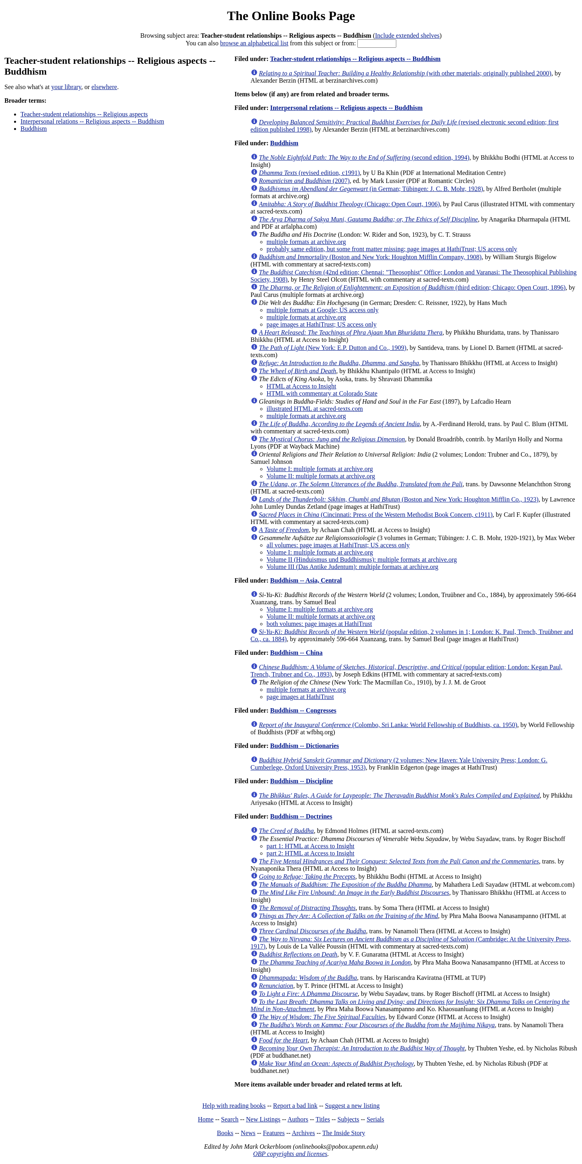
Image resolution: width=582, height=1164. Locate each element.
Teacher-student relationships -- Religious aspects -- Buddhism (355, 58)
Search (230, 1119)
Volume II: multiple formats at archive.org (321, 476)
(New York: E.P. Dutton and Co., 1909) (333, 347)
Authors (298, 1119)
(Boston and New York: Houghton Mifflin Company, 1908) (370, 257)
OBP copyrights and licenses (290, 1153)
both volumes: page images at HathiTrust (319, 623)
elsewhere (104, 86)
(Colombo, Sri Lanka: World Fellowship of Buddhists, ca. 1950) (388, 724)
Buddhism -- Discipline (301, 781)
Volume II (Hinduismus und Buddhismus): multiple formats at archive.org (362, 559)
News (248, 1132)
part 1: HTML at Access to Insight (311, 846)
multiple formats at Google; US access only (323, 310)
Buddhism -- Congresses (303, 710)
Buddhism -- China (296, 652)
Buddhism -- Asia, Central (306, 580)
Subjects (348, 1119)
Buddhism (33, 128)
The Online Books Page (291, 15)
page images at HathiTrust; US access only (322, 324)
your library (66, 86)
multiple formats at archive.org (306, 241)
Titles (323, 1119)
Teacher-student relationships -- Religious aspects (84, 114)
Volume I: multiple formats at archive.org (320, 468)
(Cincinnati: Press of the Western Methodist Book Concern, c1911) (376, 514)
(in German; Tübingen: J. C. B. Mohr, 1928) (371, 188)
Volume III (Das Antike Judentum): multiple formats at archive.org (352, 566)
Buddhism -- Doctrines (301, 816)
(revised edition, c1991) (309, 172)
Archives (303, 1132)
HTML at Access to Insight (302, 386)
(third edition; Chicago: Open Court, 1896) (412, 287)
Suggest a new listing (352, 1105)
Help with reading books (234, 1105)
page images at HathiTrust (300, 696)
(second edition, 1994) (364, 157)
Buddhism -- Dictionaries (304, 745)
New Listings (263, 1119)
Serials (375, 1119)
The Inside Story (343, 1132)
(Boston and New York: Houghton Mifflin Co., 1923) (399, 499)
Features (273, 1132)
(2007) (304, 180)
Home (205, 1119)
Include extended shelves (407, 35)
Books (225, 1132)
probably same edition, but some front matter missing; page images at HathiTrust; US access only (392, 249)
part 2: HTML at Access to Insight (311, 853)
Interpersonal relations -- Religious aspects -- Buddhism (92, 121)
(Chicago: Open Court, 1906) (349, 204)
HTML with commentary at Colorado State (322, 393)
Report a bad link (295, 1105)
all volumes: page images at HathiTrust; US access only (338, 545)
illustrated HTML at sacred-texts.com (315, 408)
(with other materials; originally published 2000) (405, 73)
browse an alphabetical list (254, 43)
